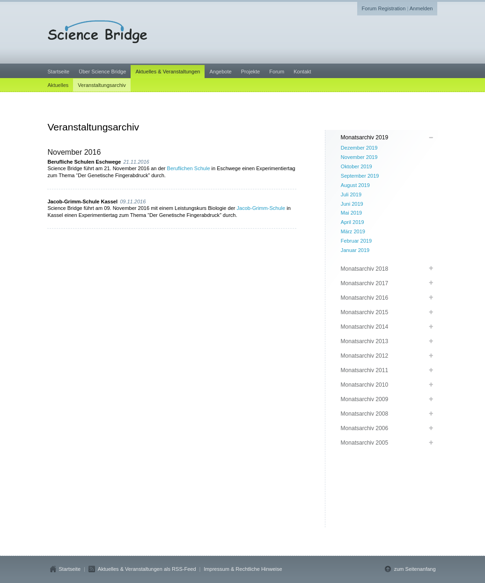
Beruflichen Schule (188, 168)
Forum (276, 71)
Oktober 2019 (356, 166)
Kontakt (302, 71)
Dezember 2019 (359, 148)
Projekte (250, 71)
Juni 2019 (352, 204)
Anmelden (421, 8)
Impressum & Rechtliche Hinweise (243, 569)
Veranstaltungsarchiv (101, 85)
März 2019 (353, 231)
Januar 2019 (355, 250)
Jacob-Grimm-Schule (261, 208)
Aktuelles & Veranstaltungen (167, 71)
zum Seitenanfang (415, 569)
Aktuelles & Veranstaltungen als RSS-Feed (147, 569)
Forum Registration (384, 8)
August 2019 (355, 185)
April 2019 (352, 222)
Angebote (220, 71)
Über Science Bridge (102, 71)
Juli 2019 (351, 194)
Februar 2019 (356, 241)
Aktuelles (58, 85)
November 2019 (359, 157)
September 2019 (360, 176)
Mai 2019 (351, 213)
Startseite (59, 71)
